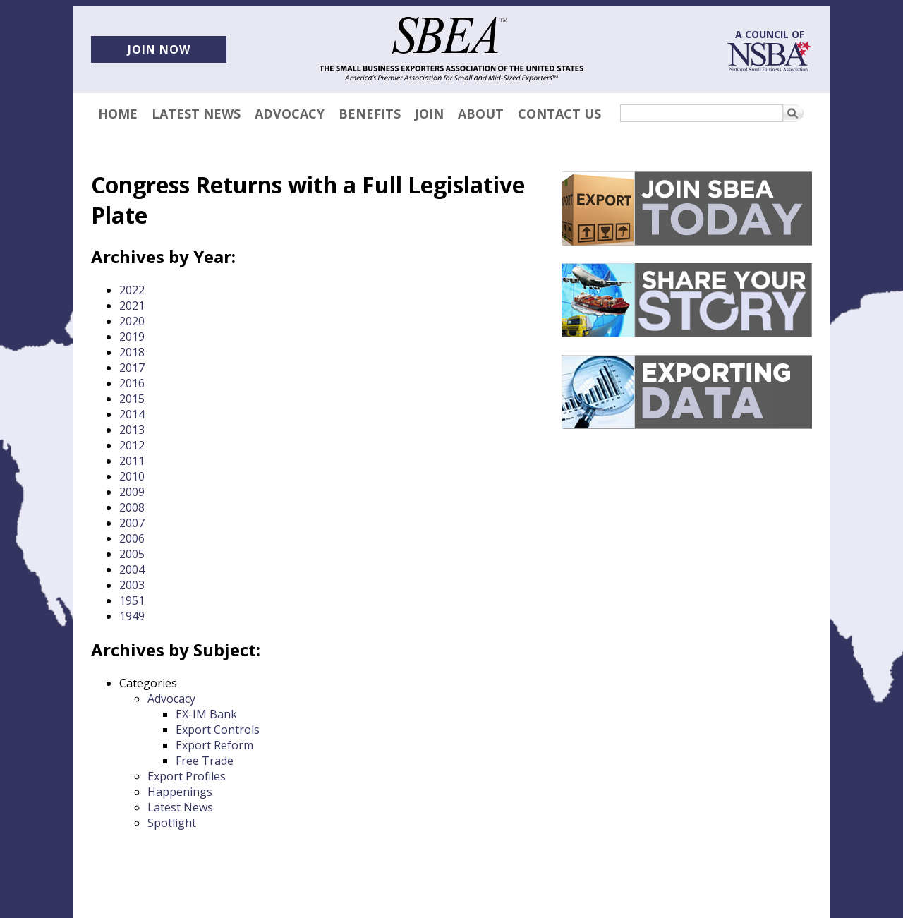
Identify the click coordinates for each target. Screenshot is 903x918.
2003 (132, 585)
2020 (132, 321)
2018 (132, 352)
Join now (159, 49)
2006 (132, 538)
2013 (132, 429)
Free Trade (205, 760)
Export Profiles (186, 776)
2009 (132, 492)
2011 (132, 461)
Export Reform (214, 745)
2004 (132, 569)
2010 (132, 476)
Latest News (196, 113)
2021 (132, 305)
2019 (132, 336)
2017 (132, 367)
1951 (132, 600)
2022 (132, 290)
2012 (132, 445)
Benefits (370, 113)
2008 (132, 507)
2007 (132, 523)
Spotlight (171, 823)
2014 (132, 414)
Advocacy (290, 113)
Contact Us (559, 113)
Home (118, 113)
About (481, 113)
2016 (132, 383)
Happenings (179, 791)
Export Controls (218, 729)
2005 (132, 554)
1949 (132, 616)
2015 (132, 398)
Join (429, 113)
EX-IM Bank (206, 714)
